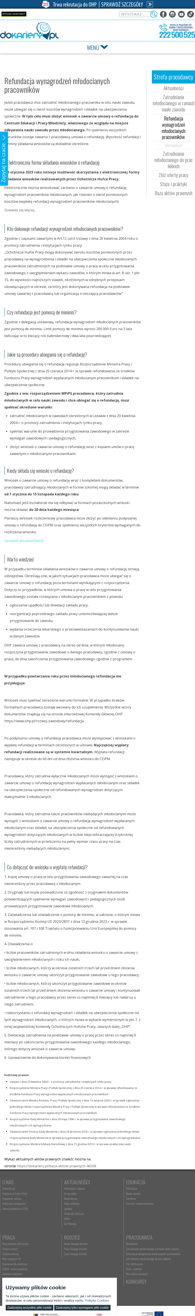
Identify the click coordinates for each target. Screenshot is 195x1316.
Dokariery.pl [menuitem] (8, 1188)
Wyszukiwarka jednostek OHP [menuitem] (113, 1244)
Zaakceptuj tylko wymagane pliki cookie (82, 1307)
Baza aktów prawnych (173, 193)
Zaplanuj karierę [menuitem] (154, 1198)
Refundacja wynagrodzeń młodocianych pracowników (173, 127)
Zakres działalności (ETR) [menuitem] (15, 1208)
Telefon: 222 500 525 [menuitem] (109, 1254)
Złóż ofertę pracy (173, 175)
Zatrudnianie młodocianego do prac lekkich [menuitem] (68, 1266)
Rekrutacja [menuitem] (103, 1188)
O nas (8, 1182)
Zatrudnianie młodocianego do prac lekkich (173, 160)
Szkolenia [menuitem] (103, 1198)
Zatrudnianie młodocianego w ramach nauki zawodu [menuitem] (69, 1250)
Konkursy (156, 1237)
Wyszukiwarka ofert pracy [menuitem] (159, 1188)
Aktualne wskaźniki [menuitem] (155, 1218)
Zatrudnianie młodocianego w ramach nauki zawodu (173, 103)
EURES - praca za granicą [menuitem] (158, 1213)
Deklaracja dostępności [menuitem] (14, 1203)
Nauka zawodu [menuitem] (105, 1193)
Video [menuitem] (53, 1218)
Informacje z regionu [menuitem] (60, 1188)
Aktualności (174, 88)
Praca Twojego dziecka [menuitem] (13, 1249)
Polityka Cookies (97, 1300)
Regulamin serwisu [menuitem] (12, 1198)
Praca (152, 1182)
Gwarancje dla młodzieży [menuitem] (158, 1208)
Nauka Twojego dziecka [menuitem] (14, 1244)
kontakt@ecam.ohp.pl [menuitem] (109, 1249)
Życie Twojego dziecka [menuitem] (13, 1254)
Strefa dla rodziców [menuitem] (60, 1213)
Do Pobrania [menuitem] (56, 1224)
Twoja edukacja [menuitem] (58, 1203)
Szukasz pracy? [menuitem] (154, 1193)
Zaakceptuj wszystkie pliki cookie (29, 1307)
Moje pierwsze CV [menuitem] (155, 1203)
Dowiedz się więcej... (20, 210)
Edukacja (107, 1182)
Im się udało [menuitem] (56, 1193)
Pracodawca (63, 1237)
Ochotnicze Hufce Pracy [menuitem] (14, 1193)
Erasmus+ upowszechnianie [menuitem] (112, 1203)
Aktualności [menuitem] (56, 1244)
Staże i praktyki (173, 184)
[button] (4, 159)
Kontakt (106, 1237)
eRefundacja (173, 145)
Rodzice (10, 1237)
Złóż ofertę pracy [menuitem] (58, 1273)
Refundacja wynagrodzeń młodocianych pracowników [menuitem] (70, 1258)
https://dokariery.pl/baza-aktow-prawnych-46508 (56, 1166)
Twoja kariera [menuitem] (56, 1198)
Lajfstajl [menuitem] (54, 1208)
